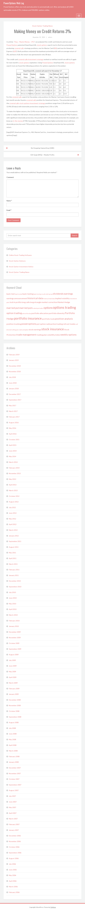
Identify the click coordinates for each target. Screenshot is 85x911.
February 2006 (14, 892)
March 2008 (13, 751)
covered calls (19, 48)
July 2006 (12, 864)
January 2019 (14, 360)
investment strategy (35, 59)
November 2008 (15, 705)
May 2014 (12, 456)
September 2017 (15, 400)
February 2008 (14, 756)
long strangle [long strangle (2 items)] (35, 302)
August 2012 (14, 502)
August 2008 (14, 722)
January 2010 (14, 626)
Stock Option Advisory (17, 261)
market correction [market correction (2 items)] (49, 302)
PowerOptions (12, 45)
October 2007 (14, 779)
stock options (42, 45)
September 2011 (15, 541)
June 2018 (13, 383)
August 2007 (14, 790)
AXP (15, 51)
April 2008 (12, 745)
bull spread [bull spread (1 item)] (49, 294)
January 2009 (14, 694)
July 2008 (12, 728)
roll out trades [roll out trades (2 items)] (69, 324)
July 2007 (12, 796)
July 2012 (12, 507)
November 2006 (15, 841)
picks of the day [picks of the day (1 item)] (26, 313)
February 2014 (14, 468)
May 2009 (12, 672)
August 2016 (14, 422)
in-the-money (18, 121)
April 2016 (12, 434)
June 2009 (13, 666)
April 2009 (12, 677)
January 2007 (14, 830)
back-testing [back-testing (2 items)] (28, 294)
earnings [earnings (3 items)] (68, 293)
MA (55, 48)
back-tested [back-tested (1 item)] (18, 294)
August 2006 (14, 858)
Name (9, 201)
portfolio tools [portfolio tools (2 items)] (48, 319)
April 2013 (12, 485)
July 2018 (12, 377)
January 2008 (14, 762)
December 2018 (15, 366)
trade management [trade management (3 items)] (26, 334)
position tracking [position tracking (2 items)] (13, 324)
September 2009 (15, 649)
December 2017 (15, 394)
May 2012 (12, 519)
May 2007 (12, 807)
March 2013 (13, 490)
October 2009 (14, 643)
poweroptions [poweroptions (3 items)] (28, 323)
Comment (10, 177)
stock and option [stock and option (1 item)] (23, 330)
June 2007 (13, 802)
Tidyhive (53, 907)
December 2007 (15, 768)
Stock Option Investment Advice (21, 267)
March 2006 (13, 887)
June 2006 (13, 870)
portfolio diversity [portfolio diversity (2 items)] (56, 313)
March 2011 (13, 564)
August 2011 (14, 547)
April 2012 (12, 524)
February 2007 (14, 824)
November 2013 (15, 473)
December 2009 (15, 632)
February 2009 (14, 689)
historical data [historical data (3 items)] (35, 298)
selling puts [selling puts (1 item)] (15, 330)
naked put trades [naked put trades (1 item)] (38, 308)
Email (8, 210)
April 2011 (12, 558)
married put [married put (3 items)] (12, 307)
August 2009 (14, 655)
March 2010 (13, 615)
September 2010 (15, 587)
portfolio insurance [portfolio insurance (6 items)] (28, 318)
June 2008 (13, 734)
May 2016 (12, 428)
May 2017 (12, 405)
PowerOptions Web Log (14, 3)
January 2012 (14, 536)
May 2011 (12, 553)
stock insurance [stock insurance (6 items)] (52, 329)
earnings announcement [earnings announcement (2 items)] (16, 298)
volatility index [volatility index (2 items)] (53, 335)
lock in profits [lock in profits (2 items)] (15, 302)
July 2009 (12, 660)
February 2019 (14, 355)
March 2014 (13, 462)
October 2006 (14, 847)
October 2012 (14, 496)
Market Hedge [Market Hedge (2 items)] (64, 302)
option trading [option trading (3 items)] (14, 313)
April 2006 (12, 881)
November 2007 (15, 773)
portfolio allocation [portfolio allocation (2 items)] (39, 313)
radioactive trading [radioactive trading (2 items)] (54, 324)
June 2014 (13, 451)
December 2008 (15, 700)
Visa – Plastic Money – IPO (24, 42)
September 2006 (15, 853)
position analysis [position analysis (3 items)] (64, 318)
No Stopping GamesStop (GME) (42, 148)
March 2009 (13, 683)
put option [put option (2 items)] (41, 324)
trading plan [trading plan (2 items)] (41, 335)
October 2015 (14, 439)
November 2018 (15, 371)
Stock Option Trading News (42, 26)
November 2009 (15, 638)
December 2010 (15, 581)
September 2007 (15, 785)
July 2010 (12, 592)
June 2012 (13, 513)
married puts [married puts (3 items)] (26, 307)
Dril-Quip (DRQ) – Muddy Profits (42, 155)
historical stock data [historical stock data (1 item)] (49, 298)
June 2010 (13, 598)
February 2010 (14, 621)
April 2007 (12, 813)
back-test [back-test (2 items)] (10, 294)
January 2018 (14, 388)
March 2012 (13, 530)
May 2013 (12, 479)
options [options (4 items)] (48, 307)
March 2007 (13, 819)
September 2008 (15, 717)
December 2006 (15, 836)
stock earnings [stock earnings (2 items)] (35, 329)
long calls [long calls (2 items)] (26, 302)
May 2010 (12, 604)
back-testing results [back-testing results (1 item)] (40, 294)
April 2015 (12, 445)
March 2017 (13, 411)
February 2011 (14, 570)
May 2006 (12, 875)
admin (50, 37)
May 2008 (12, 739)
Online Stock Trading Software (20, 255)
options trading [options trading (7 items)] (64, 307)
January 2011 (14, 575)
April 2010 (12, 609)
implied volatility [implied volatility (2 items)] (62, 298)
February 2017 (14, 417)
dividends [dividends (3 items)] (58, 293)
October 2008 (14, 711)
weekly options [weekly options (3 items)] (68, 334)
